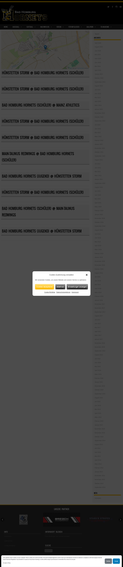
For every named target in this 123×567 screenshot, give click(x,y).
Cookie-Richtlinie (49, 292)
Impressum (75, 292)
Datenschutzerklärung (63, 292)
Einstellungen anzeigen (77, 287)
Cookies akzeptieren (44, 287)
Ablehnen (60, 287)
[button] (87, 275)
